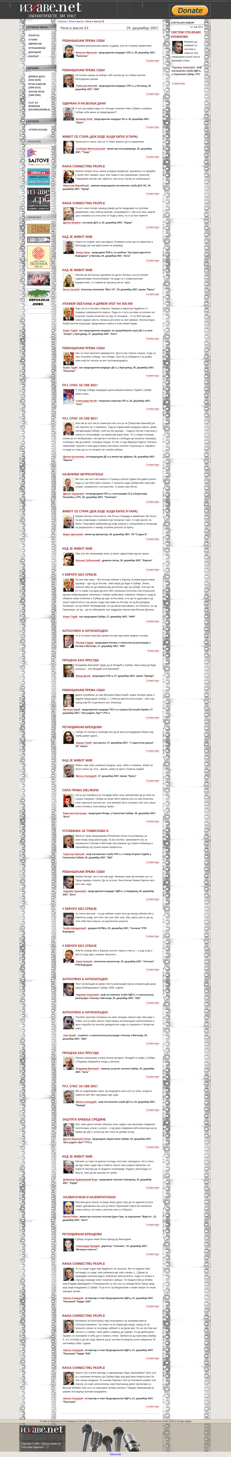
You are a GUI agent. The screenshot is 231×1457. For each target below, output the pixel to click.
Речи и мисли (76, 21)
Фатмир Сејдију (84, 642)
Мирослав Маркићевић (76, 185)
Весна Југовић (71, 289)
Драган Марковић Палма (77, 1139)
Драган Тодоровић (73, 493)
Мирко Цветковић (73, 534)
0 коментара (152, 60)
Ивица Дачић (83, 676)
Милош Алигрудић (86, 776)
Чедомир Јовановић (74, 891)
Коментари (153, 650)
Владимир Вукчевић (87, 1068)
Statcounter (115, 1454)
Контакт (33, 56)
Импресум (34, 44)
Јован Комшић (84, 961)
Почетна (34, 35)
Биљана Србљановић (88, 560)
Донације (34, 52)
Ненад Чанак (83, 252)
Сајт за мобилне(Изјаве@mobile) (39, 106)
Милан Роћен (70, 1216)
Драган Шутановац (73, 456)
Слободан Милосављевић (90, 148)
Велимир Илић (84, 119)
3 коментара (178, 83)
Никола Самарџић (73, 1298)
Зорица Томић (84, 743)
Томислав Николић (86, 86)
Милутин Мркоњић (86, 52)
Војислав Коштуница (75, 813)
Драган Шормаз (72, 222)
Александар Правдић (88, 1246)
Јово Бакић (69, 1035)
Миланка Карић (71, 709)
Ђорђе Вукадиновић (74, 928)
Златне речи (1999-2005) (161, 1421)
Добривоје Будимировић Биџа (80, 1179)
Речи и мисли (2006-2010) (132, 1421)
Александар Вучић (86, 401)
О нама (33, 39)
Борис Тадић (70, 330)
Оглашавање (37, 48)
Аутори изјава (37, 129)
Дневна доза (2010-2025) (103, 1421)
